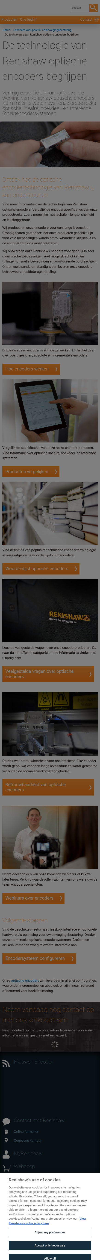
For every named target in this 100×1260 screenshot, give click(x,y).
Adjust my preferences (50, 1236)
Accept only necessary (50, 1249)
